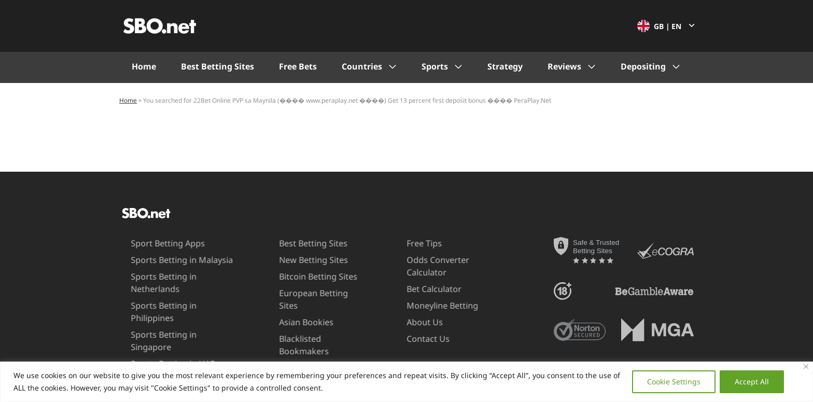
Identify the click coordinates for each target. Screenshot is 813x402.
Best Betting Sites (217, 66)
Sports (435, 66)
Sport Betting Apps (150, 243)
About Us (407, 322)
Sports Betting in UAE (155, 338)
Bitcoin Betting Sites (301, 276)
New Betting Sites (297, 260)
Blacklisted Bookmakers (287, 332)
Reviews (564, 66)
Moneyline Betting (425, 305)
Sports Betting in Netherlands (146, 282)
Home (144, 66)
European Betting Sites (307, 293)
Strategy (505, 66)
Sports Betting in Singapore (167, 322)
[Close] (806, 366)
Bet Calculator (416, 289)
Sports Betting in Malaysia (164, 260)
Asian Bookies (289, 309)
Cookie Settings (673, 381)
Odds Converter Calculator (420, 266)
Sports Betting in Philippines (168, 305)
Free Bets (298, 66)
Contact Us (410, 338)
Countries (362, 66)
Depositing (643, 66)
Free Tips (406, 243)
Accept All (752, 381)
